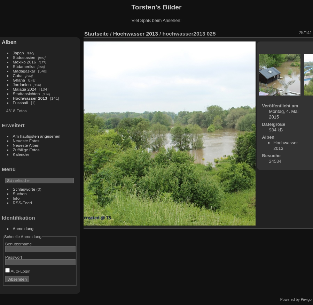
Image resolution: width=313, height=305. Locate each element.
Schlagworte (24, 189)
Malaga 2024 (25, 89)
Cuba (18, 75)
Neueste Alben (26, 145)
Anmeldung (23, 228)
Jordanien (22, 84)
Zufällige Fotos (26, 149)
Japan (18, 53)
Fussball (20, 102)
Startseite (96, 34)
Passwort (13, 257)
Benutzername (18, 244)
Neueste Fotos (26, 140)
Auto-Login (18, 271)
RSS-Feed (22, 202)
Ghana (19, 80)
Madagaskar (24, 71)
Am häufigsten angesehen (37, 136)
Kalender (21, 154)
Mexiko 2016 (24, 62)
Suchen (20, 193)
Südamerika (24, 66)
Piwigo (306, 299)
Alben (9, 42)
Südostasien (24, 57)
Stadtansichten (26, 93)
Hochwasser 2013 (30, 98)
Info (16, 198)
